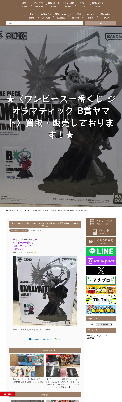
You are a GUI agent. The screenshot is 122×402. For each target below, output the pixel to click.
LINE (58, 339)
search (100, 23)
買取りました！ (15, 230)
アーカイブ (91, 336)
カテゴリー (91, 324)
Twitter (47, 339)
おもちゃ (25, 230)
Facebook (34, 339)
